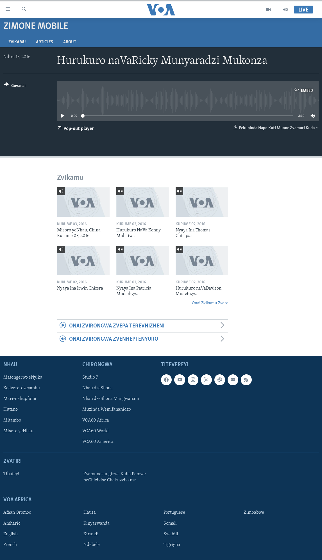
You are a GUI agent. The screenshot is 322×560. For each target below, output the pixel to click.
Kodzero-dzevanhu (21, 388)
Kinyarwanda (96, 523)
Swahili (171, 534)
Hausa (89, 512)
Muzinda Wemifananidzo (106, 409)
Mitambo (12, 420)
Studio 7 (90, 377)
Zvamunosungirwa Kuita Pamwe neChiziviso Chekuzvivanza (114, 477)
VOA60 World (95, 431)
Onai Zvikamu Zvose (210, 303)
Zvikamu (17, 42)
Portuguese (174, 512)
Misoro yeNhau (18, 431)
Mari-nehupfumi (19, 399)
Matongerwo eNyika (22, 377)
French (10, 544)
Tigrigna (172, 544)
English (10, 534)
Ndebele (91, 544)
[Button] (15, 86)
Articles (44, 42)
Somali (170, 523)
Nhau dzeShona (97, 388)
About (69, 42)
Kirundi (91, 534)
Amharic (11, 523)
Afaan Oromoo (17, 512)
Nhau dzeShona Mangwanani (110, 399)
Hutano (10, 409)
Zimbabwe (254, 512)
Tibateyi (11, 474)
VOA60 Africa (95, 420)
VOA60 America (98, 441)
